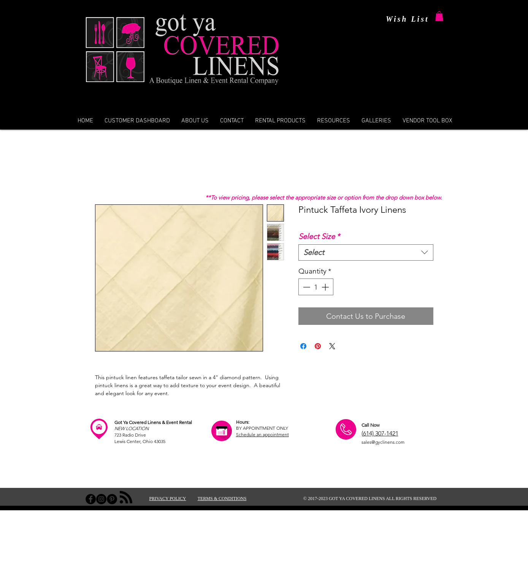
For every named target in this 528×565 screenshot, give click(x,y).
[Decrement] (306, 287)
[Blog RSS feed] (126, 497)
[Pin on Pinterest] (317, 346)
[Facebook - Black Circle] (91, 499)
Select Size (319, 236)
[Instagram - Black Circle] (101, 499)
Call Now (370, 425)
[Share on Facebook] (303, 346)
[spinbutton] (316, 287)
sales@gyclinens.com (383, 442)
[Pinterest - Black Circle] (112, 499)
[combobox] (365, 252)
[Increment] (326, 287)
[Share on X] (332, 346)
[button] (439, 16)
